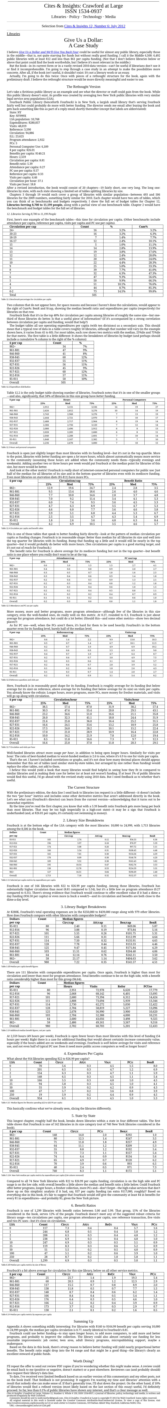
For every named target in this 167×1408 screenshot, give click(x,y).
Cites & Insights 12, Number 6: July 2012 (94, 26)
